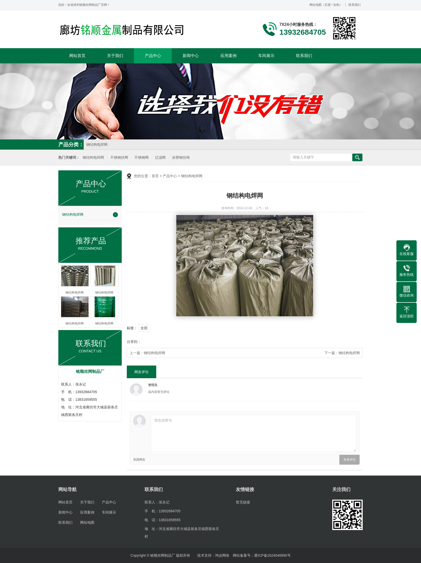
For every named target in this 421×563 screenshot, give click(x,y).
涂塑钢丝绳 (181, 157)
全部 (144, 328)
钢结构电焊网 (97, 144)
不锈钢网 (141, 157)
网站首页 (77, 55)
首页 (155, 176)
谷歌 (336, 5)
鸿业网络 (222, 555)
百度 (328, 5)
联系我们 (354, 5)
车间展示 (266, 55)
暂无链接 (243, 502)
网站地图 (315, 5)
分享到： (134, 342)
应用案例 (228, 55)
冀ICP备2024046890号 (272, 555)
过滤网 (160, 157)
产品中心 (153, 55)
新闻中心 (191, 55)
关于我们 (115, 55)
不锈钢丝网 (119, 157)
